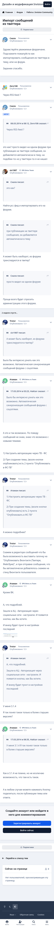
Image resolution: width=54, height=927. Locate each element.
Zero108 (14, 86)
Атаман (13, 379)
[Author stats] (51, 39)
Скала (13, 38)
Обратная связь (27, 914)
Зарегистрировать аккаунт (26, 823)
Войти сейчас (27, 830)
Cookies (40, 914)
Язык (13, 914)
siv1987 (13, 170)
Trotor (13, 321)
